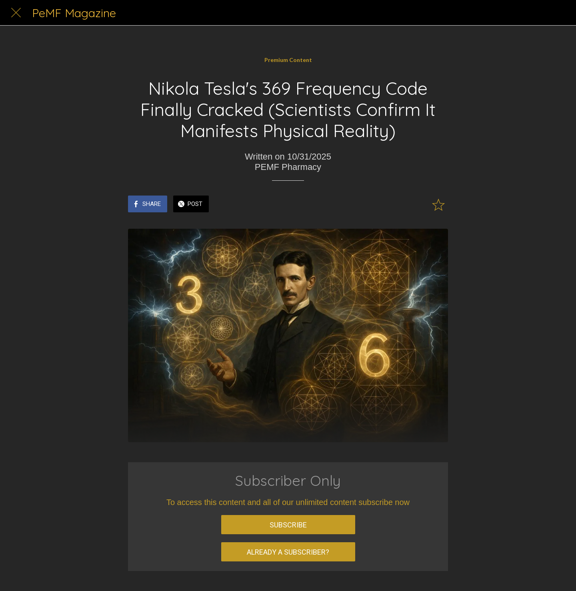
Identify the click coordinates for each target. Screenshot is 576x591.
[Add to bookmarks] (438, 204)
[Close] (16, 13)
